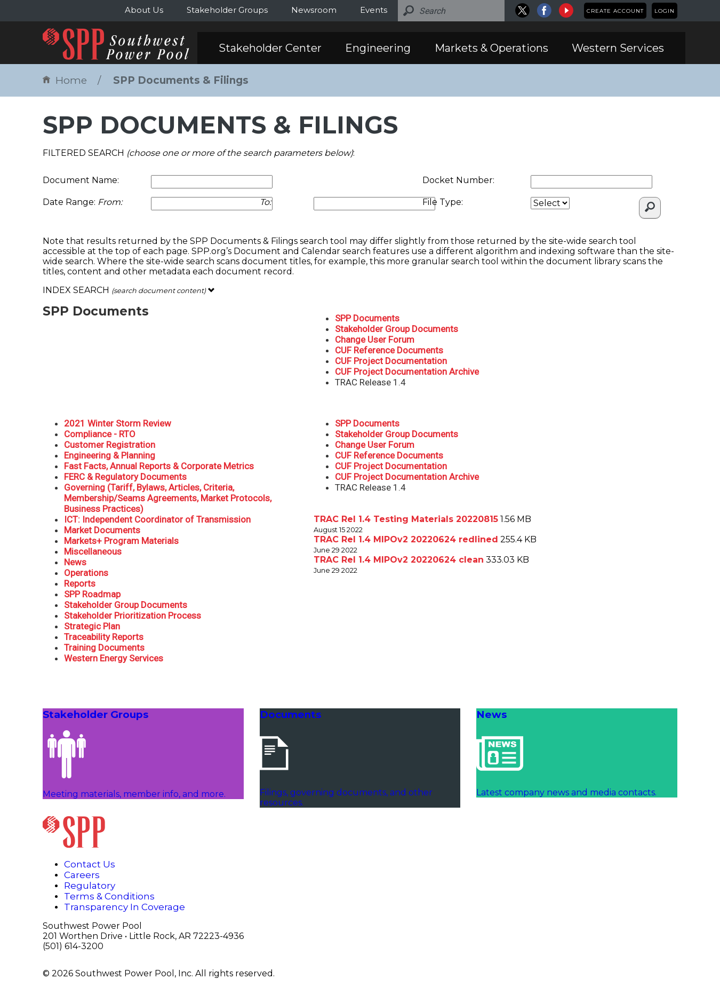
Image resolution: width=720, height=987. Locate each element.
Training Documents (104, 647)
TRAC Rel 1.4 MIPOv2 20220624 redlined (406, 539)
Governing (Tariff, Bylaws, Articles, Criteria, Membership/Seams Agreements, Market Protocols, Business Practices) (167, 498)
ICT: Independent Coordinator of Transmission (157, 519)
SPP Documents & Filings (181, 80)
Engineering (378, 48)
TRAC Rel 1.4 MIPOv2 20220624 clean (399, 560)
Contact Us (89, 864)
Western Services (618, 48)
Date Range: (82, 202)
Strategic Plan (92, 626)
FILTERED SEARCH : (199, 153)
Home (65, 80)
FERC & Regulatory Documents (125, 476)
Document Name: (81, 180)
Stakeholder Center (270, 48)
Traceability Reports (103, 636)
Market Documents (102, 530)
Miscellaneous (93, 551)
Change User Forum (374, 339)
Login (664, 10)
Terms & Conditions (109, 896)
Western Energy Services (113, 658)
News (75, 562)
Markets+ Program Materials (121, 540)
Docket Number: (458, 180)
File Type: (442, 202)
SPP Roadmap (92, 594)
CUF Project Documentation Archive (407, 371)
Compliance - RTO (99, 434)
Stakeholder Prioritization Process (132, 615)
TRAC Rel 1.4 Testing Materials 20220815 (406, 519)
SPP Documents (367, 318)
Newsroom (314, 10)
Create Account (615, 10)
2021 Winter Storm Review (117, 423)
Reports (79, 583)
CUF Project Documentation (391, 361)
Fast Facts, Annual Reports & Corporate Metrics (159, 466)
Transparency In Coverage (124, 907)
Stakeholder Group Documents (396, 328)
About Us (144, 10)
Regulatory (89, 885)
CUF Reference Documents (389, 350)
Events (373, 10)
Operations (86, 572)
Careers (82, 875)
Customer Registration (109, 444)
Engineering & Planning (109, 455)
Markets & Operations (491, 48)
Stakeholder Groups (227, 10)
